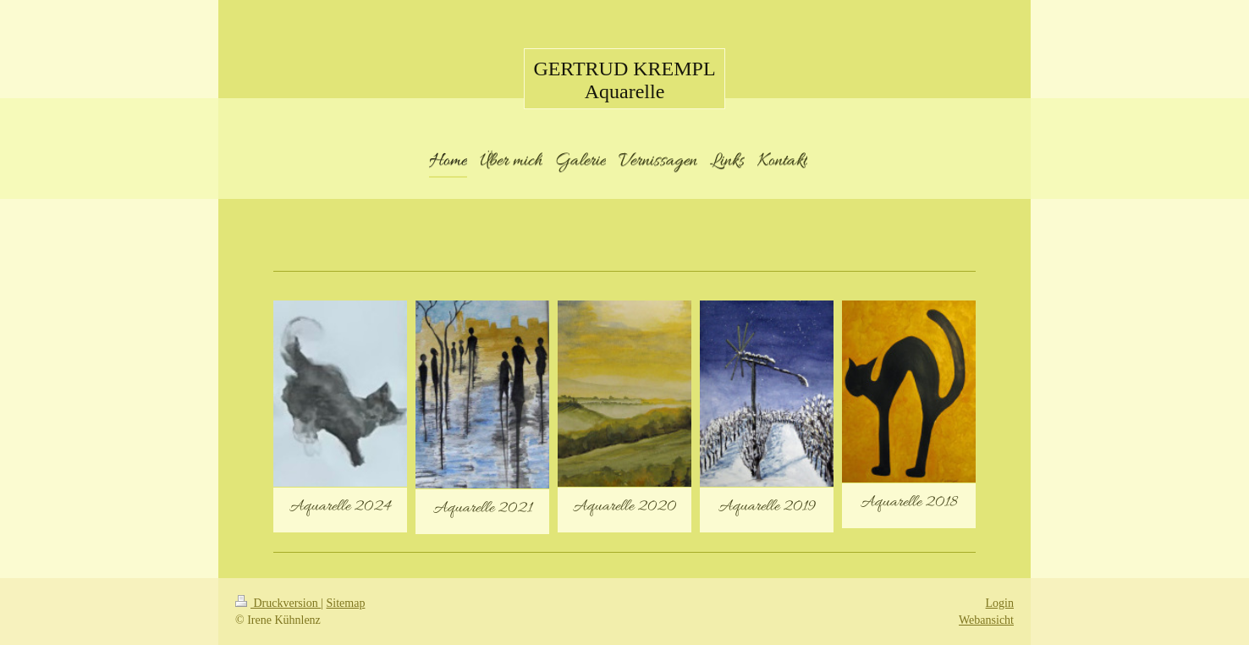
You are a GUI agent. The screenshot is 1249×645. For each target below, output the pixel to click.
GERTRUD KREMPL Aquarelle (624, 80)
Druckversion (278, 603)
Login (1000, 603)
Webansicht (986, 620)
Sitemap (346, 603)
